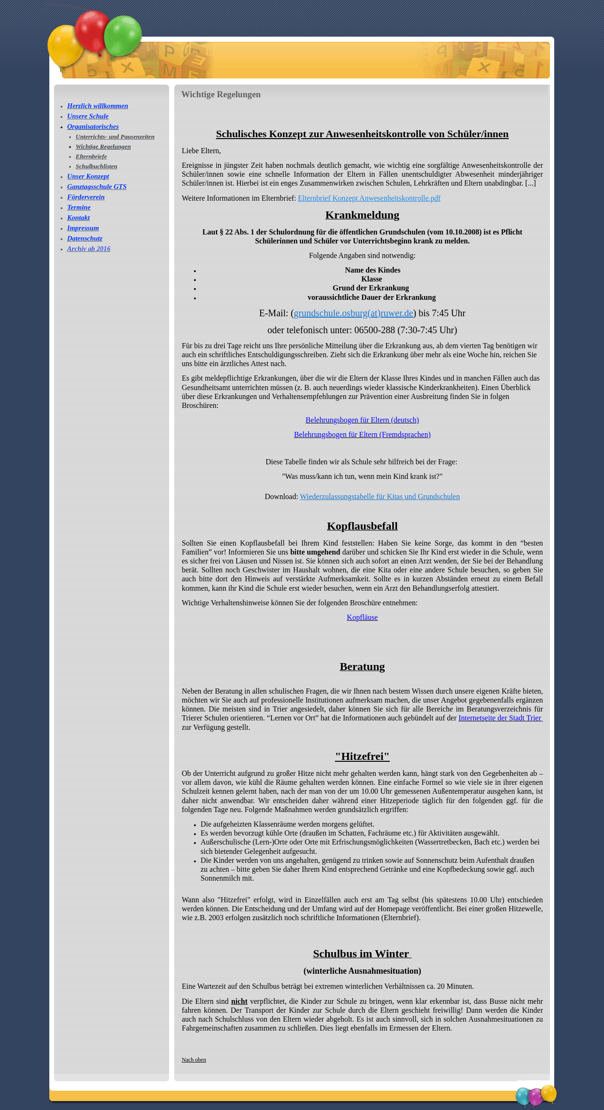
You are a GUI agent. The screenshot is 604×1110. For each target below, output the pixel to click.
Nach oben (194, 1059)
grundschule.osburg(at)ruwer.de (353, 313)
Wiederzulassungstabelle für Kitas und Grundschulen (380, 496)
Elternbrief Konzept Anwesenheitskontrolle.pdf (369, 198)
